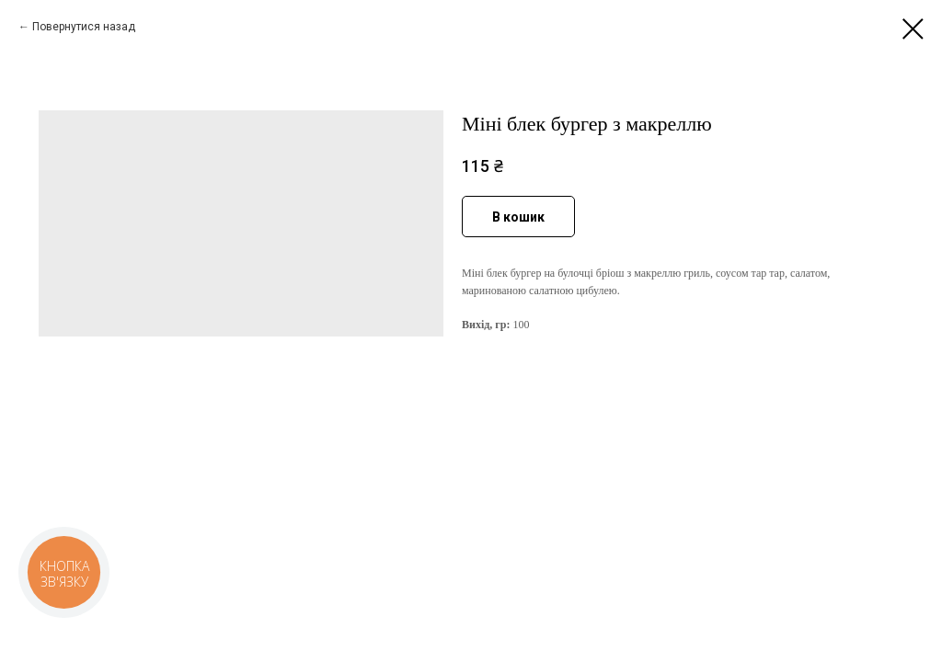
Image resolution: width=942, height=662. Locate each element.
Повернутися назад (83, 26)
